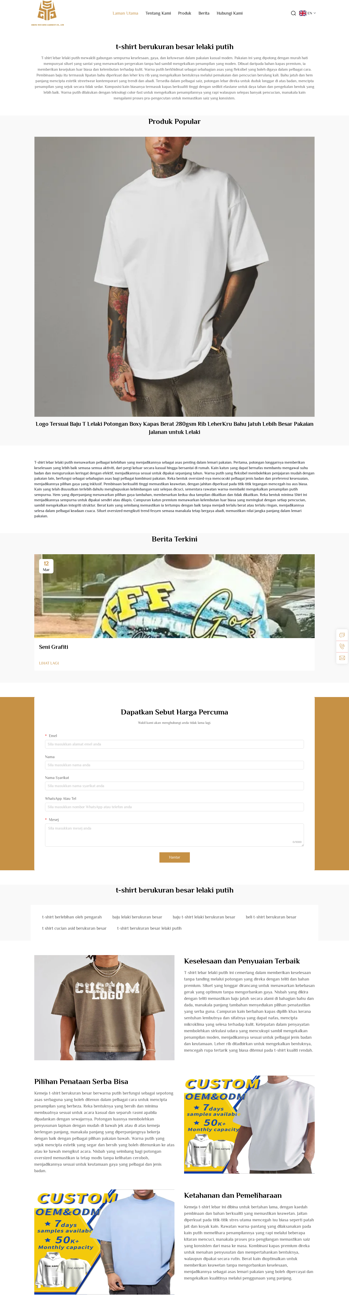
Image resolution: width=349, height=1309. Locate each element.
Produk (184, 13)
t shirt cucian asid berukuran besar (74, 928)
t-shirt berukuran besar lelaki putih (149, 928)
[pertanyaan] (342, 635)
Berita (203, 13)
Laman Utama (125, 13)
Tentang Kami (158, 13)
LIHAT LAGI (49, 663)
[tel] (342, 646)
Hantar (174, 857)
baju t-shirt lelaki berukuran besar (204, 917)
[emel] (342, 658)
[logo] (47, 13)
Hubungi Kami (230, 13)
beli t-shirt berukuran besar (271, 917)
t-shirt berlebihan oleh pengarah (72, 917)
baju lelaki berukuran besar (137, 917)
